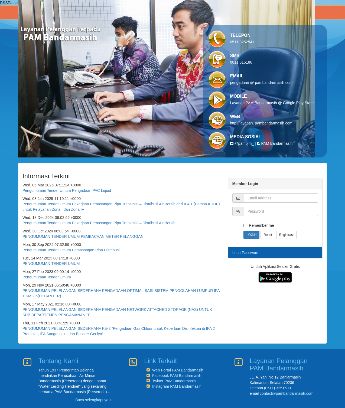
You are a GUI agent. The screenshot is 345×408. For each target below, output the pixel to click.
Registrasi (286, 235)
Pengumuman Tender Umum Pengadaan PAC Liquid (66, 190)
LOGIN (251, 235)
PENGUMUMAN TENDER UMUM (51, 263)
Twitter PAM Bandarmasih (174, 381)
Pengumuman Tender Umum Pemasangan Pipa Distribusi (70, 250)
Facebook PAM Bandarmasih (176, 375)
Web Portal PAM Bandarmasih (177, 370)
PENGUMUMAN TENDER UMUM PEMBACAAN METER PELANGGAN (83, 236)
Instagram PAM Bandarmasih (176, 386)
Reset (267, 235)
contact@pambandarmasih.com (286, 393)
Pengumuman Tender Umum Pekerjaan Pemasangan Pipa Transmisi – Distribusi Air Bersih (98, 223)
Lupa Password (245, 253)
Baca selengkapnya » (93, 400)
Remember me (258, 225)
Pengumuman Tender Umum (46, 277)
